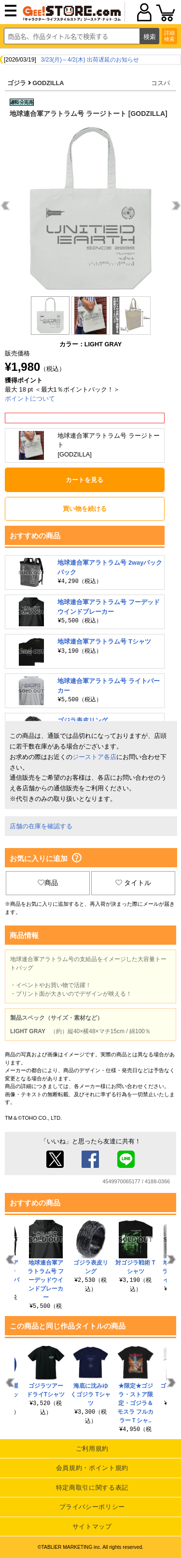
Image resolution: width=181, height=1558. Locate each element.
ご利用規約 (92, 1448)
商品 (48, 883)
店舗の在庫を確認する (41, 826)
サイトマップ (92, 1526)
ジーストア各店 (94, 756)
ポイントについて (30, 398)
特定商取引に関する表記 (92, 1487)
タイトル (133, 883)
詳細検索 (169, 36)
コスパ (160, 83)
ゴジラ (16, 83)
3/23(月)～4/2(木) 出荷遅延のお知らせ (90, 59)
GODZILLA (48, 83)
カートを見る (84, 479)
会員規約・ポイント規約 (92, 1467)
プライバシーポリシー (92, 1506)
